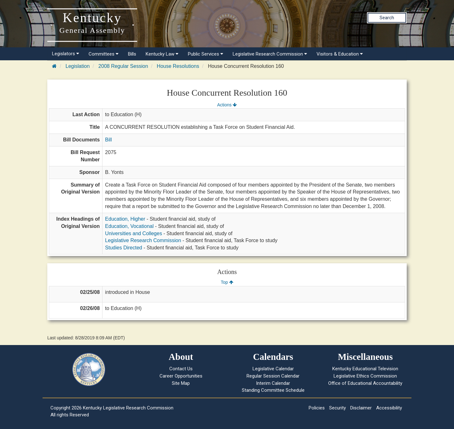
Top (227, 282)
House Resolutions (178, 66)
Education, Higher (125, 219)
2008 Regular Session (123, 66)
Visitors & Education (340, 54)
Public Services (205, 54)
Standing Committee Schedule (273, 390)
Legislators (65, 54)
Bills (132, 54)
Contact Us (181, 369)
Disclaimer (361, 408)
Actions (227, 104)
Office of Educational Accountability (365, 383)
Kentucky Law (162, 54)
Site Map (181, 383)
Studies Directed (123, 247)
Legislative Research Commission (270, 54)
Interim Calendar (273, 383)
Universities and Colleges (133, 233)
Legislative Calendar (273, 369)
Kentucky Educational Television (365, 369)
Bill (108, 139)
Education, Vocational (129, 226)
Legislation (78, 66)
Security (337, 408)
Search (387, 18)
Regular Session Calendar (273, 376)
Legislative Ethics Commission (365, 376)
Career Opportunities (181, 376)
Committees (104, 54)
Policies (317, 408)
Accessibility (389, 408)
